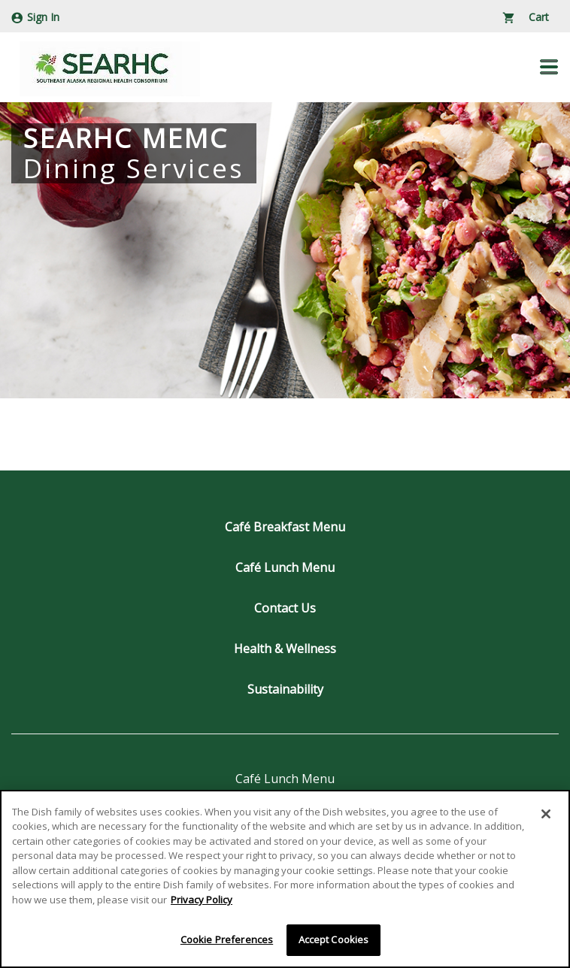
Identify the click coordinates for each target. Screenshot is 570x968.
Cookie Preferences (226, 940)
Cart (526, 17)
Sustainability (285, 689)
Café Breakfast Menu (285, 527)
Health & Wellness (285, 648)
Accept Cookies (334, 940)
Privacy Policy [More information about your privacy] (201, 899)
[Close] (545, 813)
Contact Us (285, 608)
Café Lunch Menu (285, 567)
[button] (549, 66)
